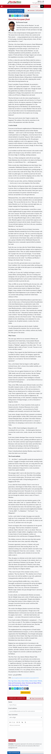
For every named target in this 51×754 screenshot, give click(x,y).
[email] (25, 16)
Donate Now (25, 692)
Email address (12, 708)
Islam (19, 681)
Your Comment (12, 714)
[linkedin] (17, 16)
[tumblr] (27, 16)
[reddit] (22, 16)
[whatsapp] (12, 16)
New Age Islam (12, 681)
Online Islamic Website (35, 681)
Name (10, 702)
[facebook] (10, 16)
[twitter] (15, 16)
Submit (12, 734)
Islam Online (24, 681)
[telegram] (20, 16)
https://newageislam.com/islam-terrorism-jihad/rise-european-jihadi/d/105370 (25, 677)
